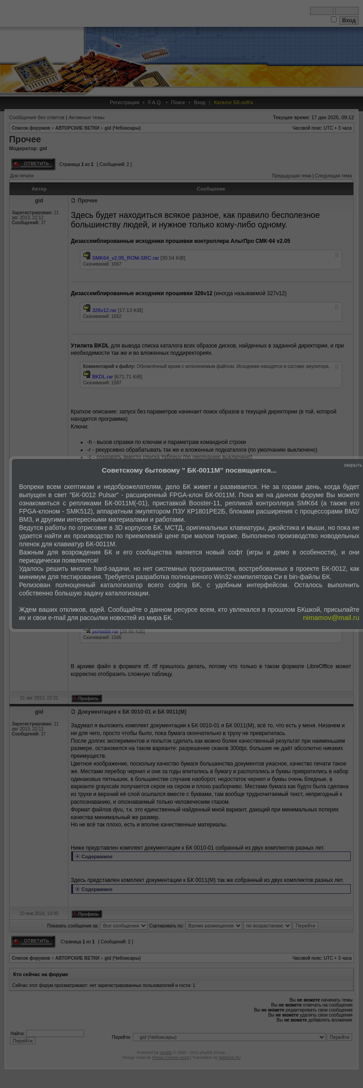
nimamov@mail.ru (331, 617)
